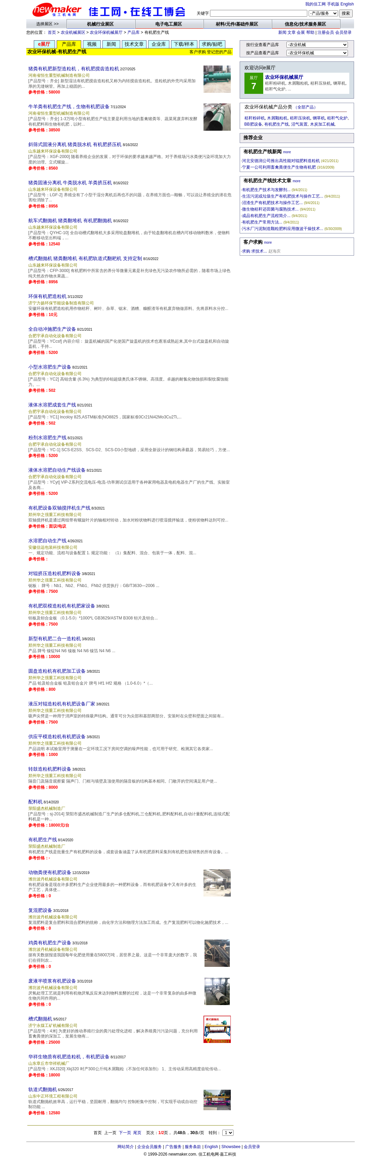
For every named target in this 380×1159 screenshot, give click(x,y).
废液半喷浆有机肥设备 (52, 981)
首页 (52, 32)
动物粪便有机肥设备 (49, 872)
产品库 (133, 32)
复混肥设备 (40, 910)
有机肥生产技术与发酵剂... (266, 189)
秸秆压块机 (300, 118)
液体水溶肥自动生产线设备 (57, 470)
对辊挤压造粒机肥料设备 (54, 573)
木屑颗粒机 (277, 118)
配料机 (35, 801)
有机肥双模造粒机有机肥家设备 (61, 606)
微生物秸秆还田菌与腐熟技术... (270, 209)
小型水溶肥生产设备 (49, 367)
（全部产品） (305, 107)
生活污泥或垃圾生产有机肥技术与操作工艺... (282, 196)
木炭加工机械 (322, 124)
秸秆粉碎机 (254, 118)
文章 (291, 32)
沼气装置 (299, 124)
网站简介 (125, 1146)
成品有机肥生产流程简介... (266, 215)
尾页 (137, 1132)
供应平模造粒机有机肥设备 (57, 736)
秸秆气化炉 (337, 118)
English (347, 4)
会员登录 (343, 32)
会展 (301, 32)
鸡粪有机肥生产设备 (49, 942)
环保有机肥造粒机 (47, 296)
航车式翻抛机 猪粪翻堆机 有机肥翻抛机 (70, 220)
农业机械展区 (73, 32)
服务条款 (193, 1146)
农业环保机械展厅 (106, 32)
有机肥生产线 (42, 839)
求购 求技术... (254, 251)
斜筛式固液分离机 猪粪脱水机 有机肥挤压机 (75, 144)
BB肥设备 (253, 124)
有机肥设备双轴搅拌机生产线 (59, 508)
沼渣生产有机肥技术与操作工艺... (272, 202)
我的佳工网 (315, 4)
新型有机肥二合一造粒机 (54, 638)
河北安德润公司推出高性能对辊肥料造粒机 (281, 160)
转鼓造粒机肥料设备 (49, 769)
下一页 (125, 1132)
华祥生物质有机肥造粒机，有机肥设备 (69, 1056)
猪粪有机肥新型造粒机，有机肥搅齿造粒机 (73, 68)
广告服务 (173, 1146)
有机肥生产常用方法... (262, 222)
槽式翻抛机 (40, 1018)
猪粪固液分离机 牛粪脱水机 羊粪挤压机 (70, 182)
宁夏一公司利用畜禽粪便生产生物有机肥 (279, 167)
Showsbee (230, 1146)
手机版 (333, 4)
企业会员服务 (149, 1146)
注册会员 (326, 32)
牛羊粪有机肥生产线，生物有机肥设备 (69, 106)
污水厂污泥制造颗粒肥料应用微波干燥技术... (282, 228)
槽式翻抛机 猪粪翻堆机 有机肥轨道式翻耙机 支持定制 (85, 258)
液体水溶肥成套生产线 (52, 404)
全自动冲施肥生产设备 (52, 329)
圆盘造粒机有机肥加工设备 (57, 671)
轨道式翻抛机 (42, 1089)
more (287, 152)
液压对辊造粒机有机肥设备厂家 (61, 703)
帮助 (310, 32)
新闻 (282, 32)
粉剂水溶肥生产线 (47, 437)
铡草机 (319, 118)
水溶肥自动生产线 (47, 540)
